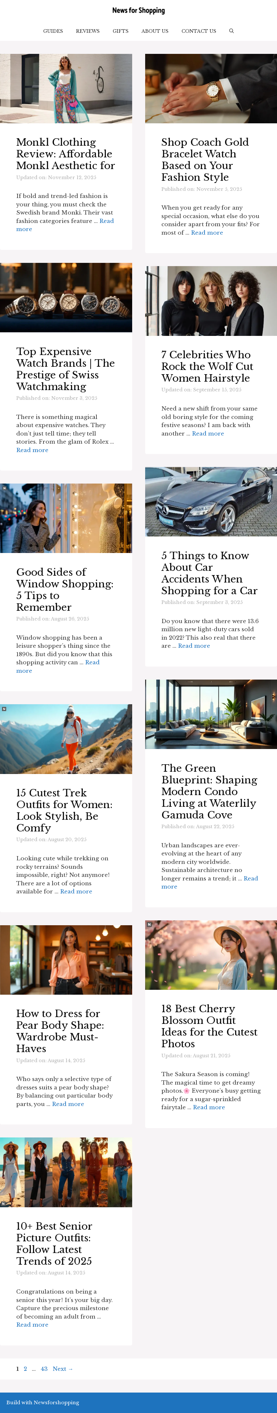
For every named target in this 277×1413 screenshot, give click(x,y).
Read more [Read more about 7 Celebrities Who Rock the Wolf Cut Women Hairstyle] (208, 433)
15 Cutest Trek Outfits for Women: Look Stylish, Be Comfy (64, 810)
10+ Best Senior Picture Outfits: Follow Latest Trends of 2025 (54, 1243)
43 (44, 1369)
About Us (155, 31)
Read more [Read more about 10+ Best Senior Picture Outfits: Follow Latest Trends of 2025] (32, 1324)
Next (63, 1369)
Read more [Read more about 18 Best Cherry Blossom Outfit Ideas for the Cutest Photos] (209, 1107)
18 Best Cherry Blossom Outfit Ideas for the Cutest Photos (209, 1026)
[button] (231, 31)
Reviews (88, 31)
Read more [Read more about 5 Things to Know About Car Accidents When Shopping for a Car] (194, 646)
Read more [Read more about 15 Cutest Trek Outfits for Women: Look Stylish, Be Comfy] (76, 891)
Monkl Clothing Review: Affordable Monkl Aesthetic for (65, 154)
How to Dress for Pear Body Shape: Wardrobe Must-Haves (60, 1031)
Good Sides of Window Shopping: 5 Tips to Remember (65, 589)
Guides (53, 31)
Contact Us (199, 31)
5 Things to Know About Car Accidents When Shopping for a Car (209, 573)
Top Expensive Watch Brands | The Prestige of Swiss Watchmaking (65, 369)
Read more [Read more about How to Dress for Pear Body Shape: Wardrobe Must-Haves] (68, 1104)
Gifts (121, 31)
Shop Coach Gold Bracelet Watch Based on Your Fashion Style (205, 159)
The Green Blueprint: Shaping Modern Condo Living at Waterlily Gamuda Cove (209, 791)
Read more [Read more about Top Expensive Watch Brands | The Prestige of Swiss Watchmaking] (32, 450)
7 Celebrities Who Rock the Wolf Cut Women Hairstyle (207, 366)
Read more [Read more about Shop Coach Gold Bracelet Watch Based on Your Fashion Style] (207, 232)
